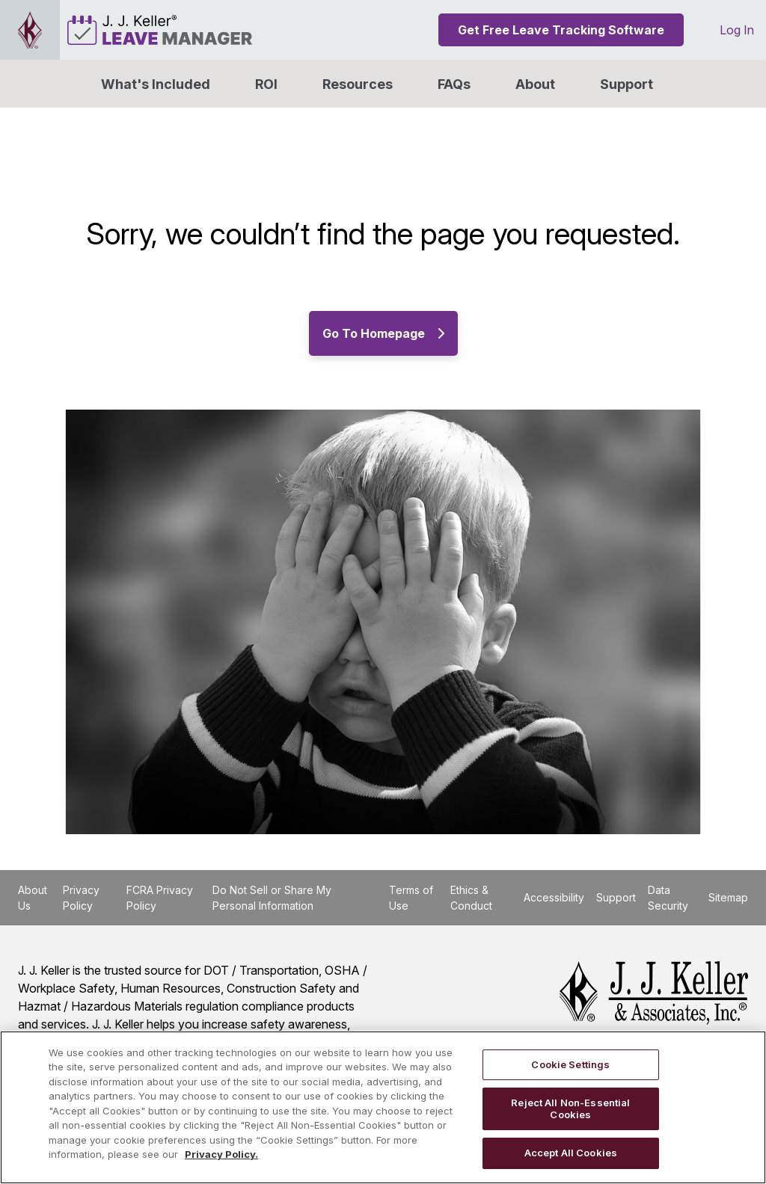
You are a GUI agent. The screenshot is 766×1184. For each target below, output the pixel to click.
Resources (357, 84)
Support (626, 84)
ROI (266, 84)
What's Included (155, 84)
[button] (535, 84)
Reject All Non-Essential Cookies (570, 1108)
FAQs (454, 84)
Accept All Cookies (570, 1153)
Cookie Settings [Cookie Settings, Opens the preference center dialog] (570, 1064)
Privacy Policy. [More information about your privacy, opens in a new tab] (221, 1154)
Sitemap (728, 897)
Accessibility (554, 897)
